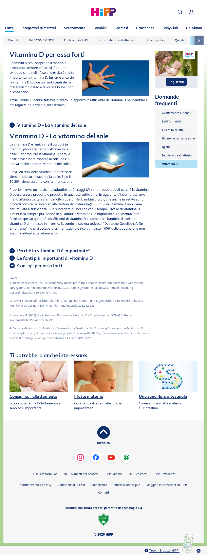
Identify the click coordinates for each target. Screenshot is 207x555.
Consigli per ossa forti (39, 265)
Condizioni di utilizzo (71, 485)
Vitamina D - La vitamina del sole (51, 125)
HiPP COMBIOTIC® (41, 40)
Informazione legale (126, 485)
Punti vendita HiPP (76, 40)
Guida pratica (156, 40)
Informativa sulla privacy (35, 485)
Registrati (176, 82)
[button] (180, 12)
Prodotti (13, 40)
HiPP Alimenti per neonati (81, 474)
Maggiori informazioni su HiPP (166, 485)
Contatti (103, 492)
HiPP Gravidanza (164, 474)
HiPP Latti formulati (45, 474)
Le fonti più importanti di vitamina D (55, 258)
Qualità (180, 40)
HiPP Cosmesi (138, 474)
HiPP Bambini (114, 474)
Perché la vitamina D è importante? (53, 250)
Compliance (99, 485)
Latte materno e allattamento (117, 40)
